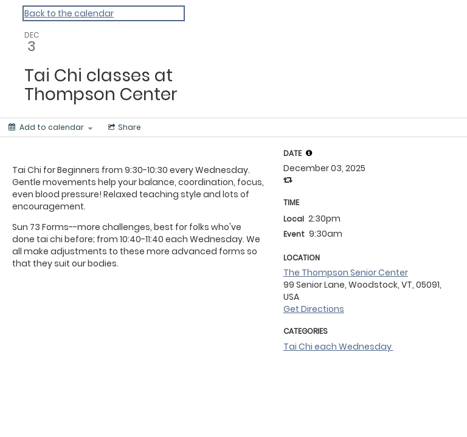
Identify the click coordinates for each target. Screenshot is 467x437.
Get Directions (313, 309)
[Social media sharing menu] (123, 127)
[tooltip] (309, 153)
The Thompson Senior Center (345, 272)
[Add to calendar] (50, 127)
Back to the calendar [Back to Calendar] (69, 13)
